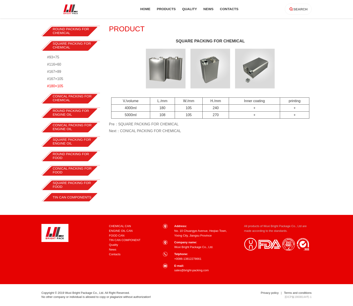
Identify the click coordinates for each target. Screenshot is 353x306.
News (112, 249)
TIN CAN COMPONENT (124, 240)
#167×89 (54, 72)
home (145, 9)
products (166, 9)
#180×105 (55, 86)
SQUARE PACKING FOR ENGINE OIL (72, 141)
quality (189, 9)
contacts (229, 9)
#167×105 (55, 79)
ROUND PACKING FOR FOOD (71, 156)
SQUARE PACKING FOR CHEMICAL (72, 45)
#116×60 (54, 64)
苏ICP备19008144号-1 (298, 297)
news (208, 9)
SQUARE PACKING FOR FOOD (72, 185)
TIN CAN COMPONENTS (72, 197)
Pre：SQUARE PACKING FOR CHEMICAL (144, 124)
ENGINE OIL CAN (121, 230)
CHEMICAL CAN (120, 226)
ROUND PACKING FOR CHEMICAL (71, 31)
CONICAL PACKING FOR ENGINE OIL (72, 127)
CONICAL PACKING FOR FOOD (72, 170)
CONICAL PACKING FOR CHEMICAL (72, 98)
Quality (113, 244)
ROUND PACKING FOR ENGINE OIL (71, 112)
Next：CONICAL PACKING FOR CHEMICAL (145, 131)
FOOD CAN (116, 235)
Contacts (114, 254)
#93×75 (53, 57)
